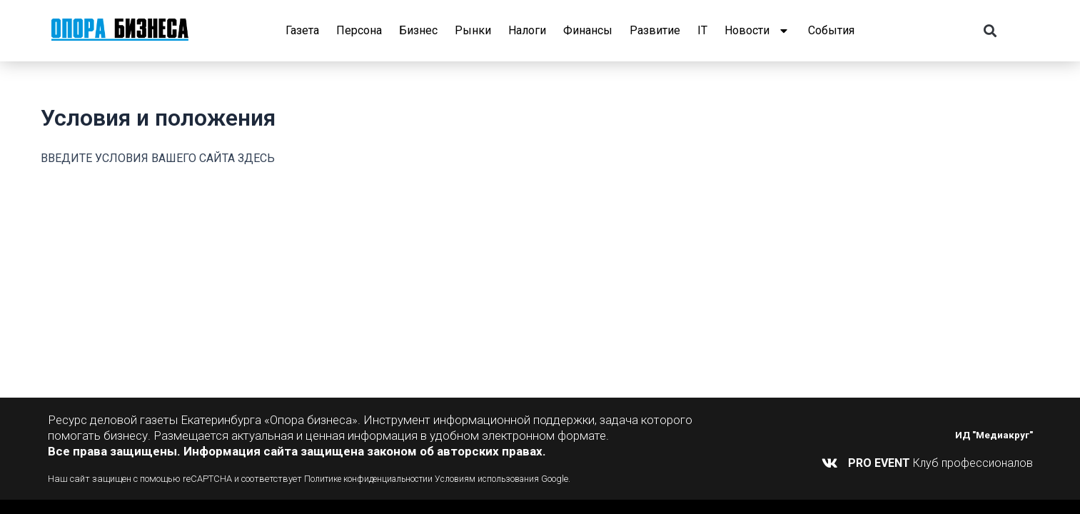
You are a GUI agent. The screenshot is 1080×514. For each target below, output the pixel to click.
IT (702, 30)
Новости (758, 31)
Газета (302, 30)
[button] (989, 31)
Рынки (473, 30)
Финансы (587, 30)
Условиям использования (500, 478)
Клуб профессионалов (940, 463)
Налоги (527, 30)
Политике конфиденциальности (371, 478)
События (831, 30)
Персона (359, 30)
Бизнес (418, 30)
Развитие (655, 30)
